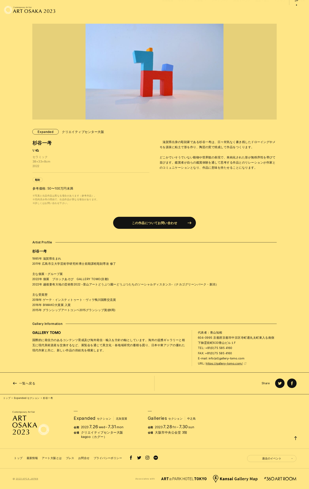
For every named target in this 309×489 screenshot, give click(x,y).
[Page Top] (296, 438)
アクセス (280, 10)
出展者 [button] (200, 14)
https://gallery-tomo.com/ (226, 363)
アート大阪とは (52, 458)
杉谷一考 (48, 397)
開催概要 (167, 10)
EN (303, 10)
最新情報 (32, 458)
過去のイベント (277, 458)
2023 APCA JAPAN (27, 478)
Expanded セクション (27, 397)
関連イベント (242, 10)
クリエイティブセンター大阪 (83, 132)
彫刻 (37, 179)
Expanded (46, 132)
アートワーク (220, 10)
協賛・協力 (262, 10)
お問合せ (84, 458)
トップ (6, 397)
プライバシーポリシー (108, 458)
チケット (184, 10)
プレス (70, 458)
